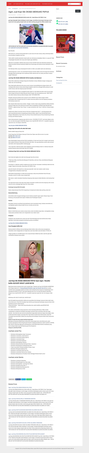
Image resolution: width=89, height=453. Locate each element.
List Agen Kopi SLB (18, 4)
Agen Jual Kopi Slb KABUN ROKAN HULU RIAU (20, 387)
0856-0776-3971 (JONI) (63, 21)
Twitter (23, 379)
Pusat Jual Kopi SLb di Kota (61, 80)
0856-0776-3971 (16, 137)
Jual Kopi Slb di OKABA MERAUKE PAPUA (18, 223)
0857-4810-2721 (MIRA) (63, 24)
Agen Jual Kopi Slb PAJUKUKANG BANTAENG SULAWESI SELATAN (25, 410)
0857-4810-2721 (17, 136)
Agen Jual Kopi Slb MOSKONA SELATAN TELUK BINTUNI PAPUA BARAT (26, 434)
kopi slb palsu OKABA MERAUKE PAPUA (18, 125)
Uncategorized (15, 8)
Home (9, 4)
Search (57, 8)
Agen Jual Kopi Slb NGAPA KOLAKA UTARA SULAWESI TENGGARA (25, 422)
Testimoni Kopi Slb (47, 4)
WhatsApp (29, 379)
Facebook (18, 379)
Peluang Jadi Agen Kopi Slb (32, 4)
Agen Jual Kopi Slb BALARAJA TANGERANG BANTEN (21, 398)
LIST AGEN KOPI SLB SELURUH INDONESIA (18, 47)
